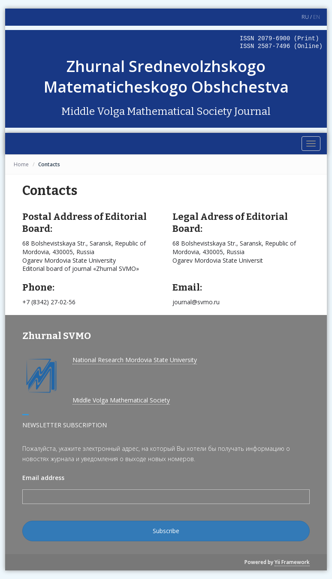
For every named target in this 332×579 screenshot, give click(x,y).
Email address (43, 478)
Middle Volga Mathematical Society (121, 400)
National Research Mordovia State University (134, 360)
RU (305, 17)
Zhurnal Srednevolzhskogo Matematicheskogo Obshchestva (166, 76)
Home (21, 164)
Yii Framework (292, 562)
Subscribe (166, 531)
